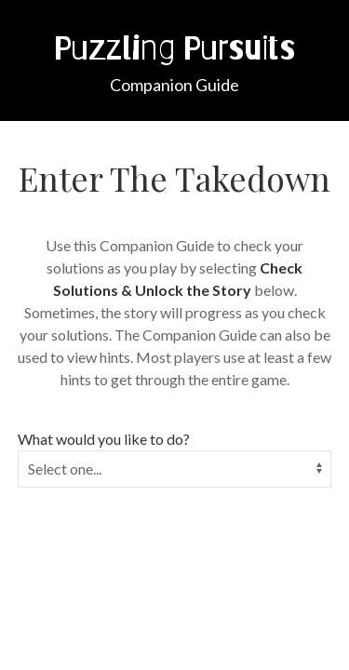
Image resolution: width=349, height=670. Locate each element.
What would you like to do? (104, 439)
